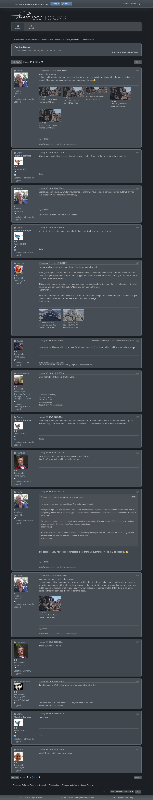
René (19, 71)
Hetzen (21, 263)
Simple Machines (36, 798)
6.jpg (42, 613)
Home (17, 27)
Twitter (77, 798)
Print (137, 63)
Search (31, 27)
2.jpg (66, 98)
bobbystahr (23, 374)
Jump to (106, 792)
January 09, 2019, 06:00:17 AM (51, 682)
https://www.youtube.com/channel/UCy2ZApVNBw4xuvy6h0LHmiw (66, 365)
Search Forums (131, 3)
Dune (20, 153)
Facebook (83, 798)
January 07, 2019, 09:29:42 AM (51, 228)
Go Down (16, 63)
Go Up (15, 778)
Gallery (41, 175)
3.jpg (89, 95)
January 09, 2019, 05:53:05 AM (51, 643)
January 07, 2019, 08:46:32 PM (54, 264)
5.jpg (42, 123)
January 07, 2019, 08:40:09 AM (51, 189)
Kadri (20, 341)
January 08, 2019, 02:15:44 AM (51, 418)
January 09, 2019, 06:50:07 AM (51, 750)
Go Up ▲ (132, 798)
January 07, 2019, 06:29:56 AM (54, 71)
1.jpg (42, 97)
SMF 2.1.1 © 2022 (24, 798)
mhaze (20, 750)
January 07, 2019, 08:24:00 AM (51, 153)
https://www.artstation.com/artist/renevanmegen (58, 145)
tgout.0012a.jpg (70, 323)
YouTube (91, 798)
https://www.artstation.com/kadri (51, 363)
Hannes (21, 453)
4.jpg (113, 102)
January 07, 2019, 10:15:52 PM (51, 374)
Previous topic (119, 53)
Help (113, 798)
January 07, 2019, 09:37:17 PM (51, 341)
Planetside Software (66, 798)
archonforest (24, 682)
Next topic (133, 53)
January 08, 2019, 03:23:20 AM (51, 453)
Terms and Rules (122, 798)
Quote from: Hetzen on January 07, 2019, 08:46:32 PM (63, 498)
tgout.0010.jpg (46, 323)
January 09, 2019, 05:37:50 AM (51, 493)
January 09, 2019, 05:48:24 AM (54, 576)
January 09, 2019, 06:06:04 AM (51, 714)
